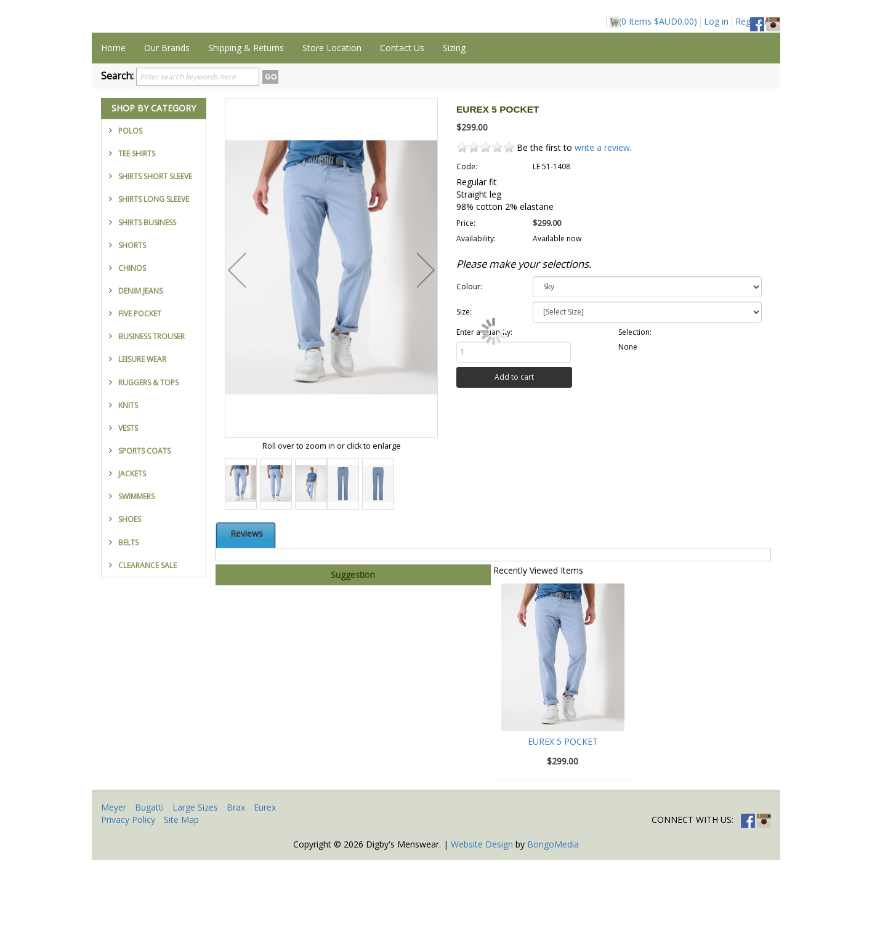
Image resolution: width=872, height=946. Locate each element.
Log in (716, 21)
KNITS (128, 491)
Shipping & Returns (246, 134)
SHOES (129, 605)
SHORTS (132, 331)
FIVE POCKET (139, 400)
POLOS (130, 217)
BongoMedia (553, 930)
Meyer (113, 893)
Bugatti (149, 893)
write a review (602, 233)
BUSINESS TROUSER (151, 422)
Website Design (482, 930)
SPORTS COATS (144, 537)
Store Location (331, 134)
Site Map (181, 906)
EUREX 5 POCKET (563, 827)
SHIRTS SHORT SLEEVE (155, 262)
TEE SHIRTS (136, 239)
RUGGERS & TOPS (148, 468)
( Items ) (653, 21)
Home (113, 134)
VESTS (128, 514)
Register (751, 21)
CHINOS (132, 354)
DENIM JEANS (140, 377)
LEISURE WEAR (142, 445)
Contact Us (402, 134)
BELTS (128, 628)
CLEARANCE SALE (147, 651)
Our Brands (167, 134)
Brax (236, 893)
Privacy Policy (128, 906)
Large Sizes (195, 893)
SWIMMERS (136, 582)
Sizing (454, 134)
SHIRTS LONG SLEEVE (153, 285)
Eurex (265, 893)
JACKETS (132, 560)
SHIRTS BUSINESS (147, 308)
